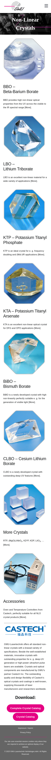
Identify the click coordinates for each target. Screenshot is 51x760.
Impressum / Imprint (25, 728)
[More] (28, 107)
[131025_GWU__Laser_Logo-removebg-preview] (14, 2)
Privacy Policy (25, 732)
